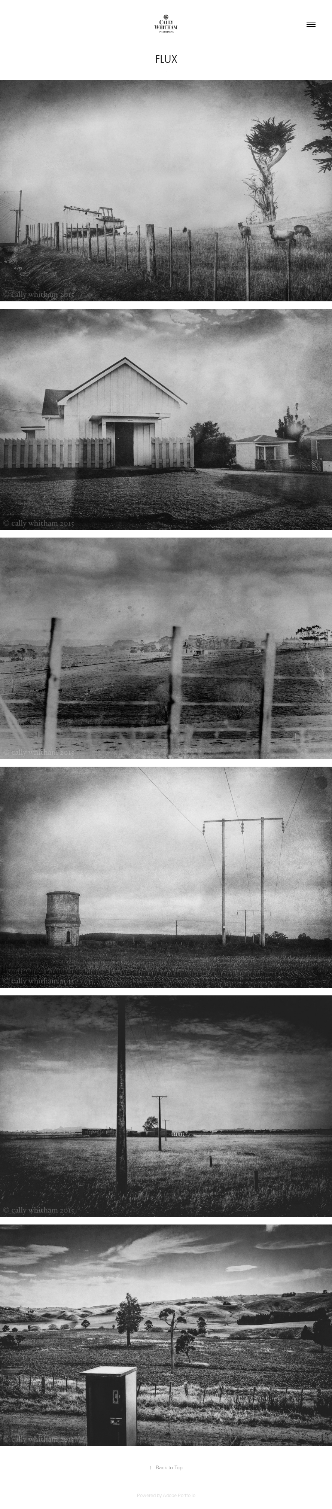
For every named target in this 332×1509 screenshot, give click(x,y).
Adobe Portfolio (179, 1495)
